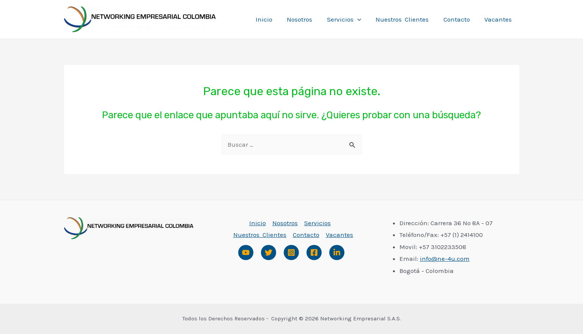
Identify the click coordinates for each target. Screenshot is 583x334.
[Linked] (336, 252)
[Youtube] (245, 252)
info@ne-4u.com (445, 258)
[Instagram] (291, 252)
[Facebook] (314, 252)
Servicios (350, 19)
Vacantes (499, 19)
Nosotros (307, 19)
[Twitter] (268, 252)
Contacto (459, 19)
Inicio (273, 19)
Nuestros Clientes (406, 19)
